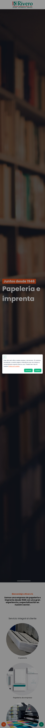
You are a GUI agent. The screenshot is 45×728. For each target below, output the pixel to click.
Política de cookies (13, 366)
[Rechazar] (28, 370)
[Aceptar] (37, 370)
